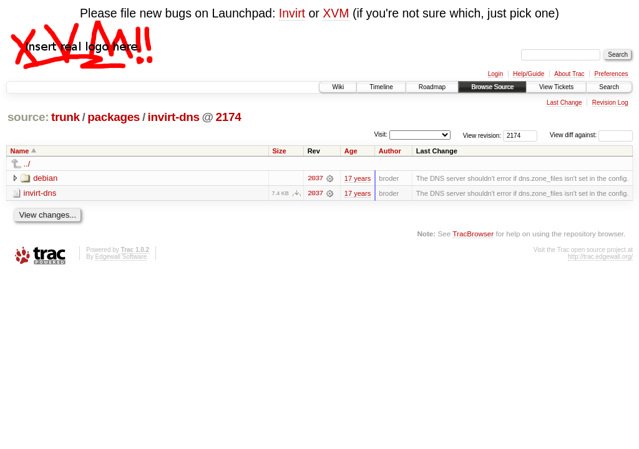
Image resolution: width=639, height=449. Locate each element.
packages (113, 116)
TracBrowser (473, 233)
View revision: (482, 135)
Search (609, 87)
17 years (357, 178)
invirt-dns (174, 116)
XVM (336, 13)
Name (20, 151)
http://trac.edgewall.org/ (600, 256)
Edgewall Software (121, 256)
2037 (315, 178)
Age (351, 151)
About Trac (569, 73)
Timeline (381, 87)
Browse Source (492, 87)
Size (279, 151)
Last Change (564, 102)
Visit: (381, 134)
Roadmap (432, 87)
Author (390, 151)
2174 (228, 116)
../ (27, 163)
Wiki (338, 87)
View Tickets (556, 87)
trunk (65, 116)
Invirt (292, 13)
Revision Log (610, 102)
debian (45, 178)
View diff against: (591, 135)
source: (28, 116)
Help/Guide (528, 73)
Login (495, 73)
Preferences (611, 73)
